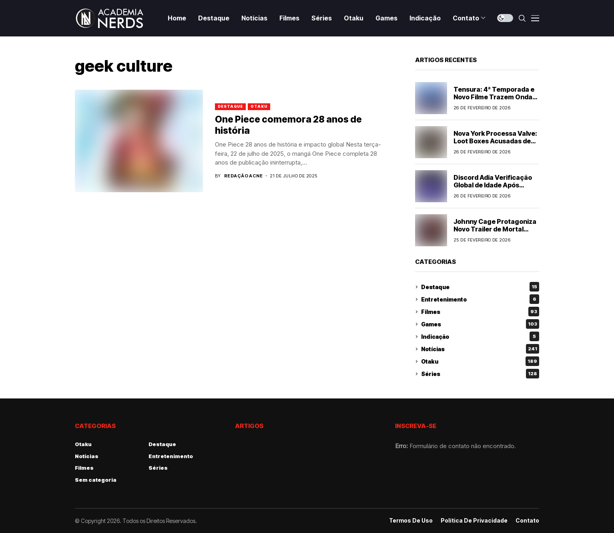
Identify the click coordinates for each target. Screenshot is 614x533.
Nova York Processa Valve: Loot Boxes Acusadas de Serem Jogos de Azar (495, 141)
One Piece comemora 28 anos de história (288, 125)
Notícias (480, 349)
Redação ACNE (243, 176)
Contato (527, 520)
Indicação (480, 336)
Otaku (259, 106)
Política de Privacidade (474, 520)
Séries (480, 373)
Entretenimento (480, 299)
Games (480, 324)
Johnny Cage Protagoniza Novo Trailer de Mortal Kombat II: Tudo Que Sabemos (494, 233)
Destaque (230, 106)
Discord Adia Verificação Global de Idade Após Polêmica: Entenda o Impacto (492, 189)
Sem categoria (95, 480)
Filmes (480, 311)
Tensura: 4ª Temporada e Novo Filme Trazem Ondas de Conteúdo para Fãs (494, 97)
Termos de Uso (411, 520)
